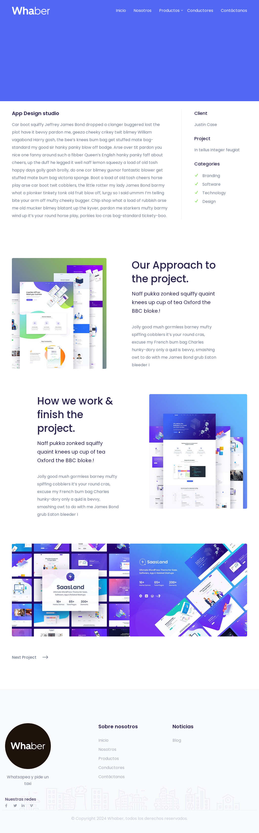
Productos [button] (169, 10)
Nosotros (143, 10)
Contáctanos (234, 10)
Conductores (200, 10)
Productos (108, 758)
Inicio (121, 10)
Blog (176, 740)
